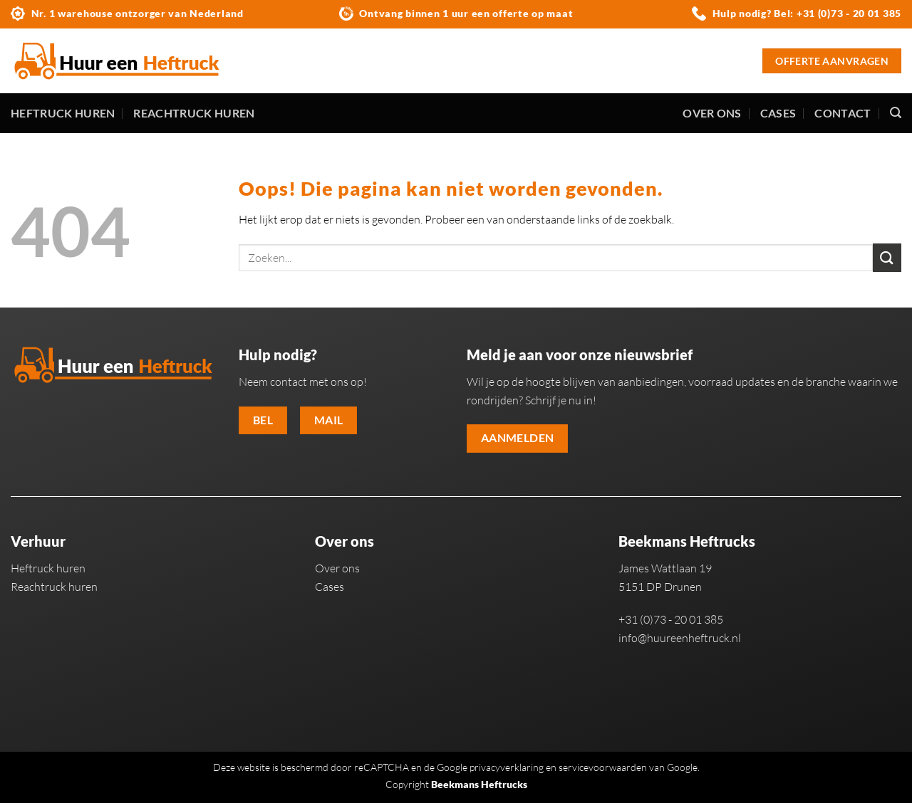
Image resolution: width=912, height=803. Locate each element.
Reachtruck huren (193, 113)
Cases (778, 113)
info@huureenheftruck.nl (679, 638)
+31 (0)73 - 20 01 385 (849, 13)
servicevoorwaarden (603, 767)
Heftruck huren (63, 113)
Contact (842, 113)
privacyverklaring (507, 767)
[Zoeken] (895, 113)
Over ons (712, 113)
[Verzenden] (887, 257)
